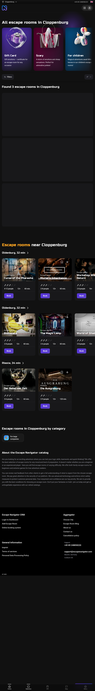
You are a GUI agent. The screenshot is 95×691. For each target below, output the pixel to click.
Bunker (10, 151)
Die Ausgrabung (50, 516)
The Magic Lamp (50, 461)
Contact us (67, 659)
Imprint (5, 675)
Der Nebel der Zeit (15, 516)
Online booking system (11, 655)
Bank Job (11, 329)
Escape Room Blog (71, 651)
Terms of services (9, 679)
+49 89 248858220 (81, 2)
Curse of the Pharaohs (18, 405)
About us (67, 655)
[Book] (9, 174)
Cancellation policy (71, 663)
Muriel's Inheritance (53, 405)
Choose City (68, 647)
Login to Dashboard (10, 647)
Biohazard (10, 461)
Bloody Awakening (19, 240)
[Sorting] (89, 76)
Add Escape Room (9, 651)
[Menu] (87, 8)
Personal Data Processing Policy (15, 683)
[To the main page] (4, 7)
